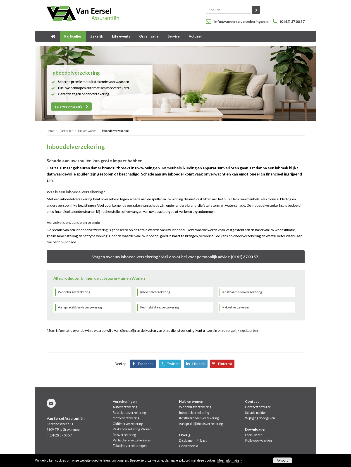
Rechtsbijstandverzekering (159, 307)
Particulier (66, 131)
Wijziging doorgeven (260, 418)
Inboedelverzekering (155, 292)
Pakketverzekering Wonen (132, 429)
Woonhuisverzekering (74, 292)
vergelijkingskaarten (242, 330)
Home (50, 131)
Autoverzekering (125, 407)
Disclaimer (186, 440)
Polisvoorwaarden (258, 440)
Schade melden (256, 413)
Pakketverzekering (236, 307)
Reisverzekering (124, 435)
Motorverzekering (126, 418)
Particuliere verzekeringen (132, 440)
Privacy (201, 440)
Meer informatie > (229, 460)
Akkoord (282, 460)
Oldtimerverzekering (128, 424)
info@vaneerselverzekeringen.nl (241, 21)
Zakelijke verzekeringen (130, 446)
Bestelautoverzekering (129, 413)
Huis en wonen (87, 131)
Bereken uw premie (69, 106)
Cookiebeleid (188, 446)
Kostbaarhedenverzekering (242, 292)
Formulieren (254, 435)
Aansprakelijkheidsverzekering (80, 307)
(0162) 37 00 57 (292, 21)
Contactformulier (258, 407)
